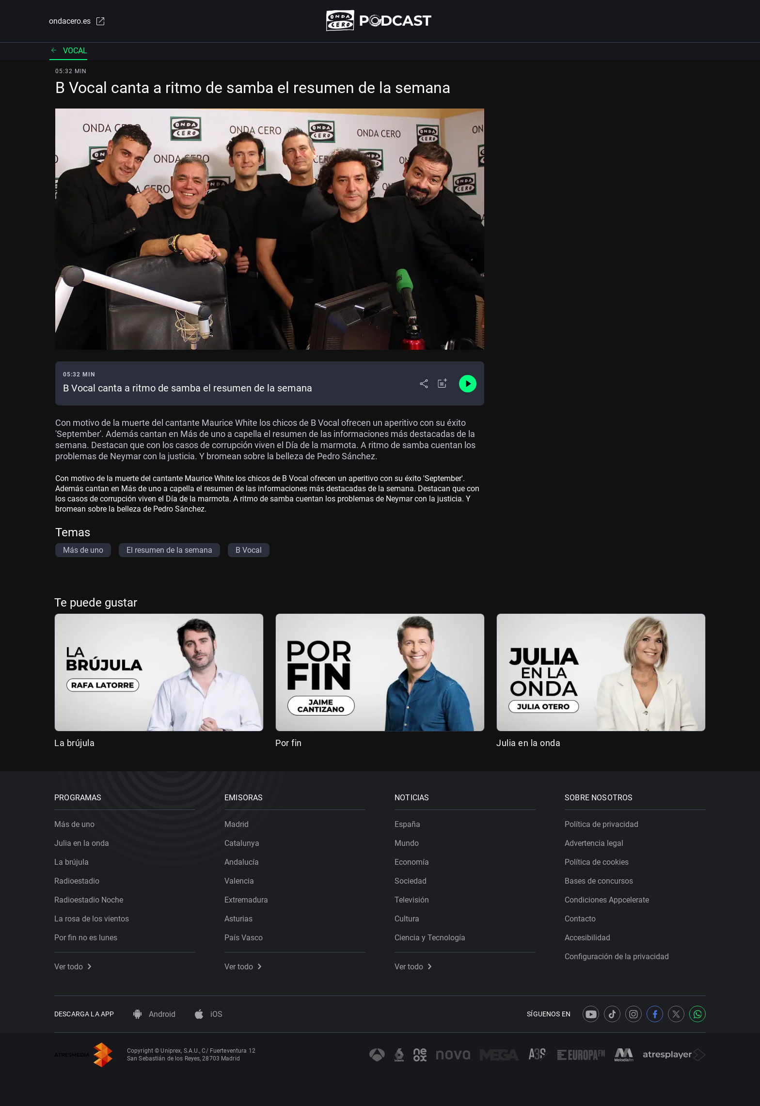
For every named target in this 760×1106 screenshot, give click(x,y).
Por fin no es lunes (85, 937)
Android (154, 1014)
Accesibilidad (587, 937)
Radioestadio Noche (88, 899)
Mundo (407, 843)
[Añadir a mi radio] (442, 383)
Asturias (238, 918)
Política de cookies (597, 862)
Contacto (580, 918)
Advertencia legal (594, 843)
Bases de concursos (599, 881)
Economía (412, 862)
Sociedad (411, 881)
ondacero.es (77, 21)
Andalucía (241, 862)
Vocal (68, 50)
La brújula (74, 743)
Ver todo (72, 966)
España (407, 824)
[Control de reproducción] (467, 383)
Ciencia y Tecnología (430, 937)
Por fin (288, 743)
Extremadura (246, 899)
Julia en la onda (528, 743)
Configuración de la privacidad (617, 956)
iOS (208, 1014)
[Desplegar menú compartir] (424, 383)
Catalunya (241, 843)
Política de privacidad (601, 824)
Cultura (407, 918)
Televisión (412, 899)
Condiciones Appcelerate (607, 899)
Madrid (236, 824)
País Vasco (243, 937)
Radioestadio (76, 881)
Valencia (239, 881)
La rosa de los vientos (91, 918)
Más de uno (74, 824)
